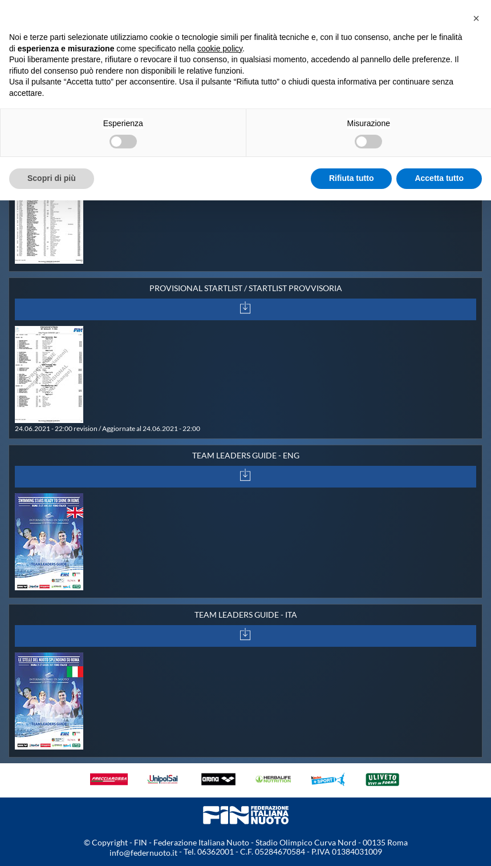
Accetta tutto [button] (439, 178)
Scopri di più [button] (51, 178)
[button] (476, 18)
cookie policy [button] (219, 48)
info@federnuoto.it (143, 852)
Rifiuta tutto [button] (351, 178)
